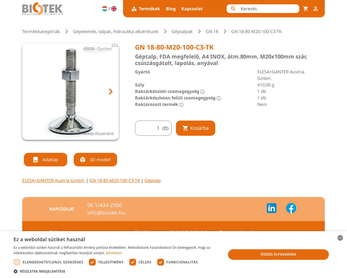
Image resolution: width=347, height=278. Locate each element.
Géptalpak (182, 31)
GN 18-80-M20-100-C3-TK (114, 180)
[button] (117, 271)
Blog (171, 9)
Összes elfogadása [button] (278, 254)
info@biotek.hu (106, 212)
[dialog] (173, 254)
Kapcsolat (192, 9)
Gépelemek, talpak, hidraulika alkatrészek (116, 31)
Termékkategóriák (41, 31)
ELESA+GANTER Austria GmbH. (53, 180)
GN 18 (212, 31)
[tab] (65, 146)
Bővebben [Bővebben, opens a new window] (114, 253)
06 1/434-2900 (104, 205)
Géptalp (152, 180)
